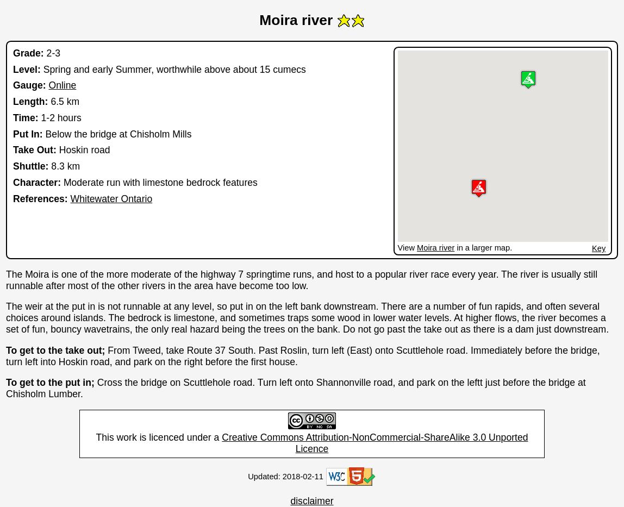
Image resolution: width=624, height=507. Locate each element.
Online (62, 85)
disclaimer (311, 501)
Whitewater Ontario (112, 198)
